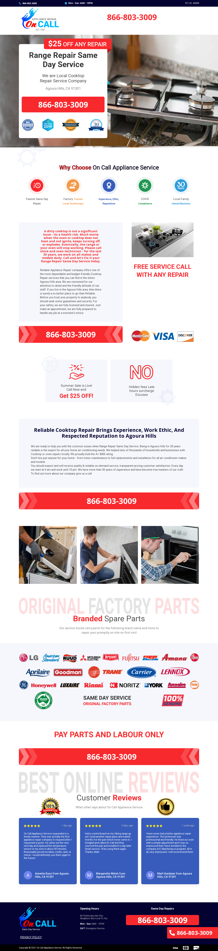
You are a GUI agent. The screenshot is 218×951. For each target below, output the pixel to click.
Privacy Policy (31, 937)
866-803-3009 (28, 3)
